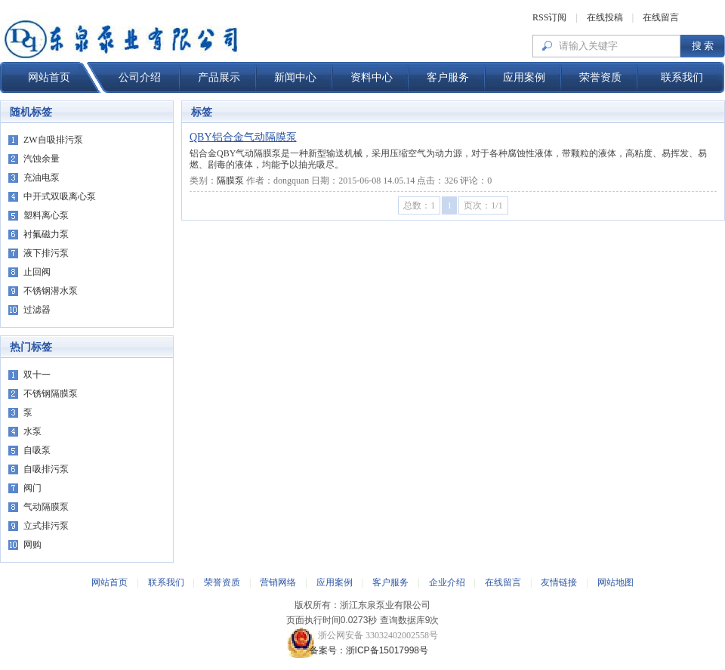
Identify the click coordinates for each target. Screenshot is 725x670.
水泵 (32, 431)
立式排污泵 (46, 525)
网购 (32, 544)
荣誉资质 (600, 77)
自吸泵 (37, 450)
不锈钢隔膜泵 (50, 393)
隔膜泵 (230, 180)
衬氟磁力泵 (46, 234)
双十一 (37, 374)
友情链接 (559, 582)
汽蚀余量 (41, 158)
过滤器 (37, 309)
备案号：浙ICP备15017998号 (362, 650)
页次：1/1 (483, 205)
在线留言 (661, 17)
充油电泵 (41, 177)
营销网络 (278, 582)
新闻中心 (295, 77)
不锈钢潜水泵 (50, 291)
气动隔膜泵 (46, 507)
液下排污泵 (46, 253)
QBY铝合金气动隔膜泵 (243, 137)
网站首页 (49, 77)
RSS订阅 (549, 17)
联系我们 (682, 77)
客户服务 (448, 77)
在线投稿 (605, 17)
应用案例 (524, 77)
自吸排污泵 (46, 469)
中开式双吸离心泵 (59, 196)
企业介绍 (447, 582)
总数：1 (419, 205)
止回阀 (37, 272)
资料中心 (371, 77)
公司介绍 (140, 77)
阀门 (32, 488)
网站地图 (615, 582)
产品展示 (219, 77)
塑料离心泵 (46, 215)
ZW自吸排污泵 (53, 139)
